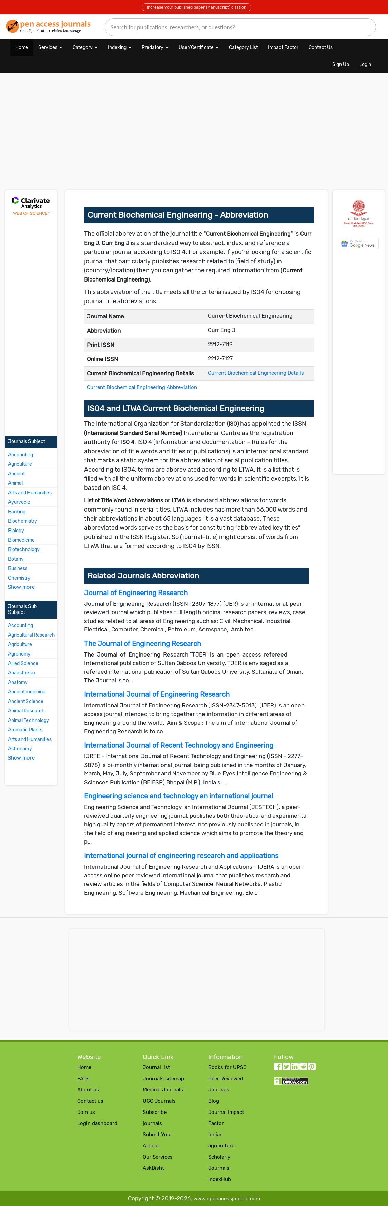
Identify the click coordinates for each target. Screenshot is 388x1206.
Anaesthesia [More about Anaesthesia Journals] (21, 673)
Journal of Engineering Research (136, 593)
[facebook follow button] (278, 1068)
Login (365, 64)
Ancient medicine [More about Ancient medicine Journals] (26, 692)
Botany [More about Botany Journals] (16, 559)
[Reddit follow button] (303, 1068)
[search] (240, 27)
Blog (213, 1101)
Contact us (90, 1101)
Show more (21, 587)
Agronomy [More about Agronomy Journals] (19, 654)
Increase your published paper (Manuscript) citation (196, 7)
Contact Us (321, 47)
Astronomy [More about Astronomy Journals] (20, 749)
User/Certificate (196, 47)
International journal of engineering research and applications (181, 856)
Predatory (152, 47)
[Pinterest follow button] (312, 1068)
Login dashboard (97, 1123)
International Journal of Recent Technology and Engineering (178, 745)
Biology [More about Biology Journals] (16, 531)
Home (21, 47)
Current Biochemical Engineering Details (256, 373)
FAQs (83, 1079)
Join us (86, 1112)
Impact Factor (283, 47)
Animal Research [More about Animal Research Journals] (26, 711)
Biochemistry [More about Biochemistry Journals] (22, 521)
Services (47, 47)
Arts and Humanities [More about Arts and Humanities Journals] (30, 493)
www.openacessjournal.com (226, 1198)
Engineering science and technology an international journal (178, 796)
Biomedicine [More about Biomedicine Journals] (21, 540)
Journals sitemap (163, 1079)
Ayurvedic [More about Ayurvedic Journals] (19, 502)
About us (88, 1090)
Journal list (156, 1067)
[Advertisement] (132, 134)
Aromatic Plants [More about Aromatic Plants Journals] (25, 730)
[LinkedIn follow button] (295, 1068)
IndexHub (219, 1179)
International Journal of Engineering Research (157, 694)
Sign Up (340, 64)
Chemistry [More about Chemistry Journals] (19, 578)
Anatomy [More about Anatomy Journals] (18, 682)
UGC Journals (159, 1101)
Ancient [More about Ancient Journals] (16, 474)
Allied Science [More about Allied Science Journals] (23, 663)
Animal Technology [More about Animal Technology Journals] (28, 720)
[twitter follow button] (286, 1068)
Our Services (158, 1157)
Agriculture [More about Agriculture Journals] (20, 464)
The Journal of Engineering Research (142, 644)
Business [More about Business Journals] (17, 568)
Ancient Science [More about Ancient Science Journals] (25, 701)
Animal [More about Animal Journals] (15, 483)
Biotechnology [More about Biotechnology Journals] (24, 550)
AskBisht (153, 1168)
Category (83, 47)
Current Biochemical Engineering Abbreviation (142, 387)
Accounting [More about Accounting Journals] (20, 455)
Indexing (117, 47)
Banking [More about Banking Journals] (16, 512)
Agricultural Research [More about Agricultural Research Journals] (31, 635)
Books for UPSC (227, 1067)
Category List (243, 47)
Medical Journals (163, 1090)
